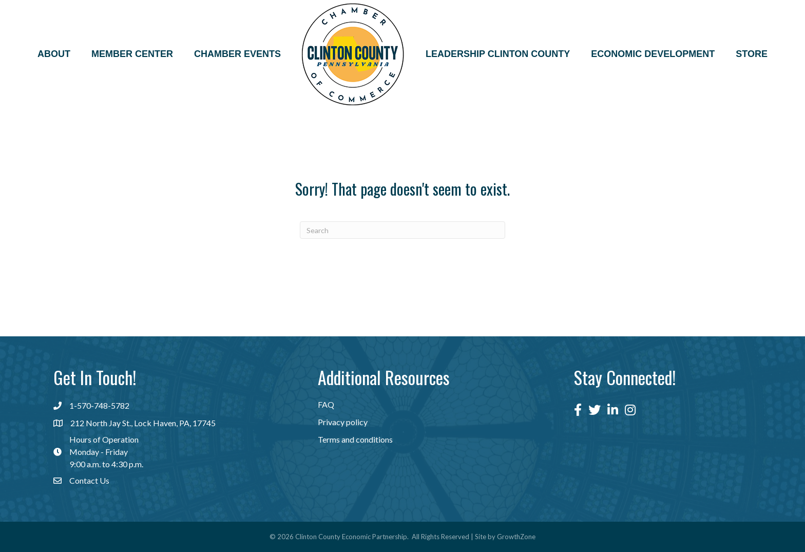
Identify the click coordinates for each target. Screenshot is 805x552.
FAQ (326, 404)
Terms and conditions (355, 439)
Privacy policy (343, 422)
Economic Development (653, 54)
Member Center (132, 54)
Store (752, 54)
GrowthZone (516, 536)
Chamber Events (237, 54)
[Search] (402, 230)
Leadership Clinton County (498, 54)
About (53, 54)
